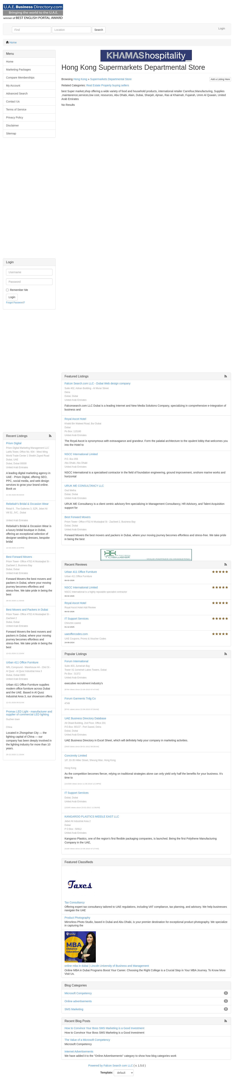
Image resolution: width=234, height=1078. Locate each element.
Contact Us (13, 101)
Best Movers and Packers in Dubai (27, 609)
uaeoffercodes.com (76, 634)
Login (221, 28)
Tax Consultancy (75, 902)
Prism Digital (13, 443)
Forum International (76, 661)
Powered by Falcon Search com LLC (110, 1065)
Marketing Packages (18, 69)
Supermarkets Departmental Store (111, 79)
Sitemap (11, 133)
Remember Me (19, 289)
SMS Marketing (74, 1009)
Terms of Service (16, 109)
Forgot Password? (15, 302)
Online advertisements (78, 1001)
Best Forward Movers (19, 556)
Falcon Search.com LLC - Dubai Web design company (97, 383)
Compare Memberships (20, 77)
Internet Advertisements (79, 1051)
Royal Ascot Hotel (75, 418)
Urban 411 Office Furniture (22, 662)
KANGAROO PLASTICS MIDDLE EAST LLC (92, 816)
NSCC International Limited (81, 454)
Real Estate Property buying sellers (107, 85)
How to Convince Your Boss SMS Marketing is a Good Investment (104, 1028)
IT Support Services (77, 618)
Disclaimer (12, 125)
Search (98, 29)
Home (13, 42)
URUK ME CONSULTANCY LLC (84, 485)
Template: (106, 1072)
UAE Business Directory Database (85, 718)
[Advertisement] (29, 199)
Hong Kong (80, 79)
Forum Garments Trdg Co (80, 698)
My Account (13, 85)
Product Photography (77, 917)
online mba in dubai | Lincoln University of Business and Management (107, 965)
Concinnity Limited (76, 755)
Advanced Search (17, 93)
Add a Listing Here (220, 79)
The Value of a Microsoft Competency (87, 1039)
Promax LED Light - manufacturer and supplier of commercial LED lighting (29, 713)
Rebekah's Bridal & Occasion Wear (27, 503)
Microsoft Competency (78, 993)
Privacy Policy (14, 117)
